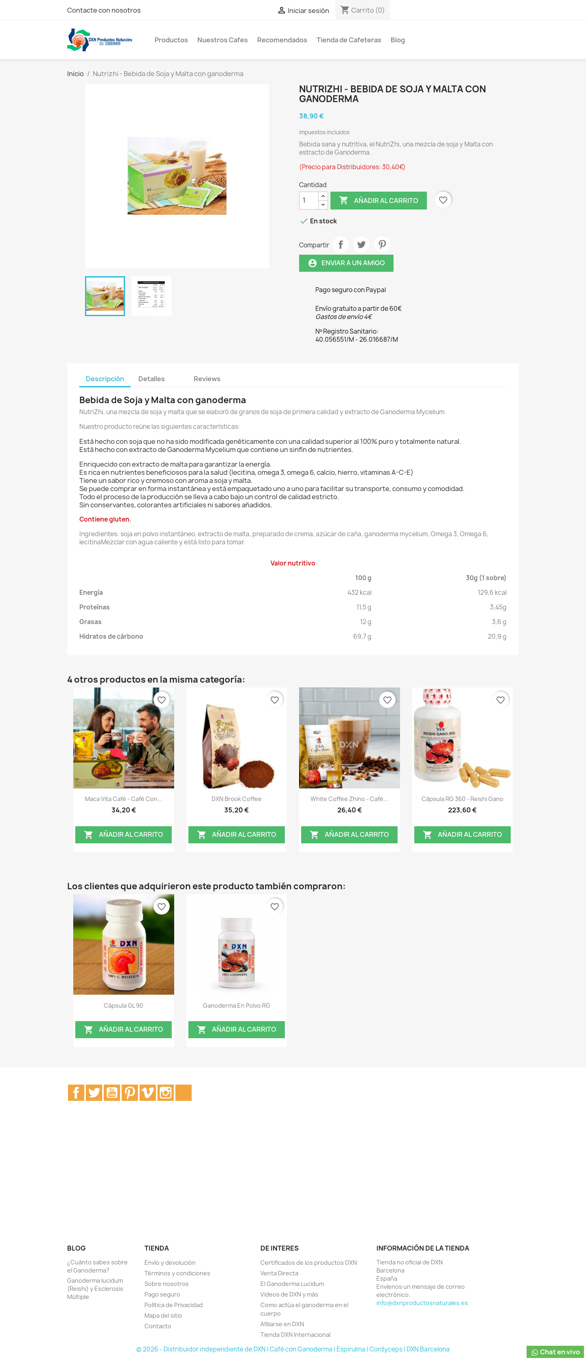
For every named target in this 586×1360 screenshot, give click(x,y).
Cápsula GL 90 (123, 1005)
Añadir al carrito (378, 200)
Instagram (165, 1093)
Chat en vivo (555, 1352)
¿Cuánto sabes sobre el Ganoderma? (97, 1266)
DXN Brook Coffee (237, 799)
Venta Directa (279, 1273)
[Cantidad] (309, 201)
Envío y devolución (170, 1262)
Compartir (340, 244)
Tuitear (361, 244)
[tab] (179, 374)
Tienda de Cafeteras (349, 39)
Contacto (157, 1326)
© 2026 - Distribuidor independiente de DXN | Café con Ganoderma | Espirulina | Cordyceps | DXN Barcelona (293, 1349)
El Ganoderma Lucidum (292, 1284)
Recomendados (282, 39)
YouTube (112, 1093)
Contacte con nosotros (104, 10)
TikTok (183, 1093)
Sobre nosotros (166, 1284)
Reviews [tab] (207, 378)
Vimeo (148, 1093)
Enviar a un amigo (346, 263)
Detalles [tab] (151, 378)
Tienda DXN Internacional (295, 1334)
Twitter (94, 1093)
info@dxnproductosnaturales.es (422, 1303)
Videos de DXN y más (289, 1294)
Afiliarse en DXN (282, 1324)
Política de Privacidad (173, 1305)
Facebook (76, 1093)
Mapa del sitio (163, 1315)
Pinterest (382, 244)
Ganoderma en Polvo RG (236, 1005)
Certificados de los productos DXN (308, 1262)
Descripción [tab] (105, 378)
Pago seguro (162, 1294)
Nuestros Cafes (222, 39)
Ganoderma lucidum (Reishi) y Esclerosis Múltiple (95, 1289)
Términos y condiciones (177, 1273)
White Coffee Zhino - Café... (349, 799)
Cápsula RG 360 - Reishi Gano (462, 799)
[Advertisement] (293, 1181)
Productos (171, 39)
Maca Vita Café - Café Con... (123, 799)
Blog (398, 39)
